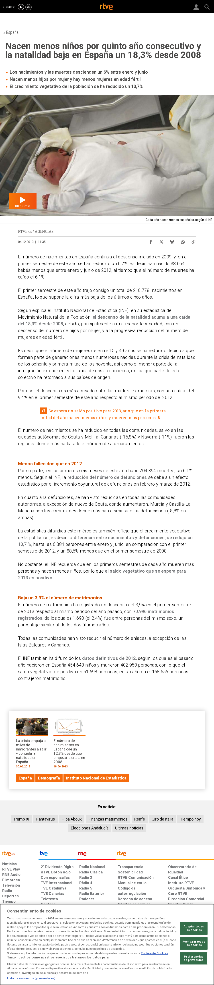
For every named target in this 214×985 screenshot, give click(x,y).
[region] (107, 944)
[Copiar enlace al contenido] (193, 241)
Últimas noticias (129, 828)
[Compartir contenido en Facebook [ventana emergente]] (150, 241)
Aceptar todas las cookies (193, 928)
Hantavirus (45, 819)
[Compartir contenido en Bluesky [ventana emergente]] (172, 241)
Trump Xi (21, 819)
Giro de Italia (162, 819)
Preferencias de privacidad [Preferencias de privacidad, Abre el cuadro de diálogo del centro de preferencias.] (194, 958)
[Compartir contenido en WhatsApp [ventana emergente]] (182, 241)
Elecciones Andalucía (89, 828)
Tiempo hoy (190, 819)
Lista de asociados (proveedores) (31, 978)
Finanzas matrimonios (108, 819)
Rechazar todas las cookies (193, 943)
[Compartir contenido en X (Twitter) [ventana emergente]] (161, 241)
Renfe (139, 819)
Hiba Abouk (72, 819)
